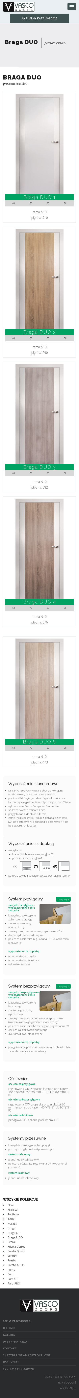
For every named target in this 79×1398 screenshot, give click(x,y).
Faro (8, 1274)
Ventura (10, 1255)
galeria (9, 1335)
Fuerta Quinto (14, 1251)
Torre (9, 1218)
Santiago (11, 1214)
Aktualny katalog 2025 (39, 18)
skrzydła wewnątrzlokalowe (27, 1355)
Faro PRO (11, 1283)
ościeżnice (11, 1362)
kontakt (10, 1348)
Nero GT (11, 1209)
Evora (9, 1241)
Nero (8, 1205)
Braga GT (11, 1232)
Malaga (10, 1223)
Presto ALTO (13, 1264)
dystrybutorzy (15, 1341)
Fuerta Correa (14, 1246)
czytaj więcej (63, 899)
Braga (9, 1228)
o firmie (9, 1328)
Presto (9, 1260)
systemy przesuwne (19, 1369)
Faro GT (10, 1278)
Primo (9, 1269)
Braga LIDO (13, 1237)
